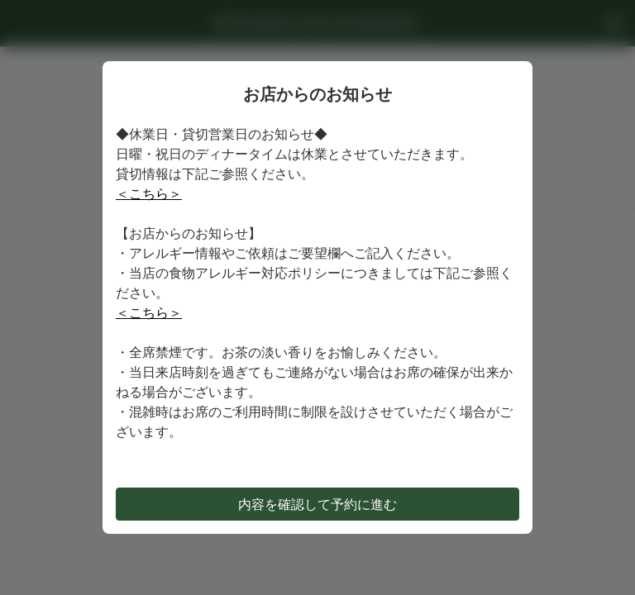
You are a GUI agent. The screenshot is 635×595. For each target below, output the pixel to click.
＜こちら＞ (149, 193)
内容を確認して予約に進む (317, 504)
